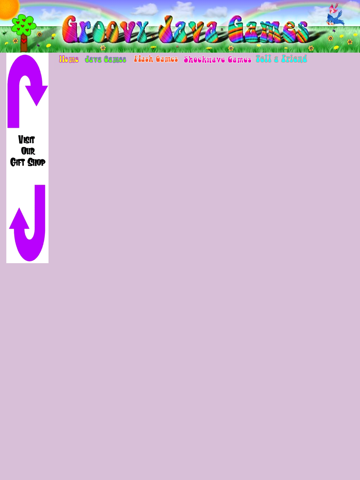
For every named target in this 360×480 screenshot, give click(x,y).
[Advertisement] (27, 374)
